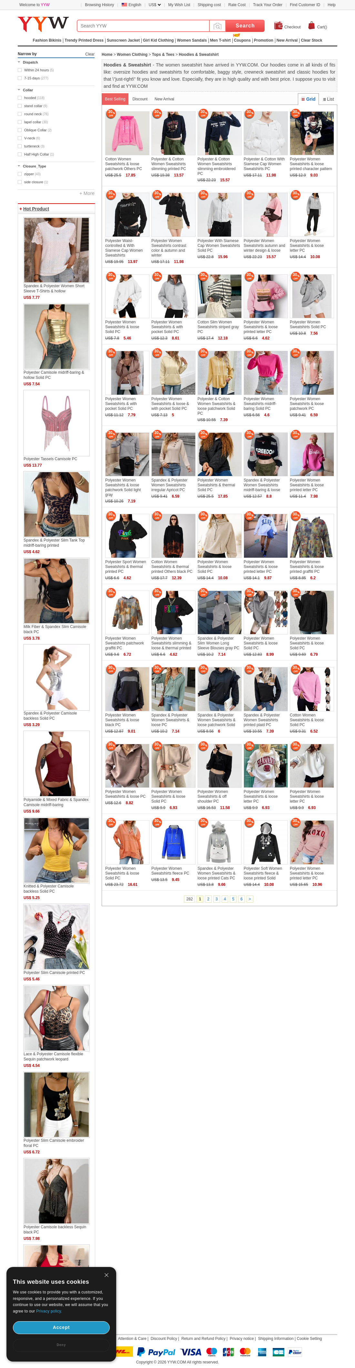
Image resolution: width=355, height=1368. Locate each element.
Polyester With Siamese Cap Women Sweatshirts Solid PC (219, 245)
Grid (308, 99)
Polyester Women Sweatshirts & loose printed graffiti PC (307, 567)
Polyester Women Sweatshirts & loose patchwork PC (307, 404)
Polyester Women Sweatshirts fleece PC (170, 871)
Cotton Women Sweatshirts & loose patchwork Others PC (123, 164)
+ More (87, 193)
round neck (36, 114)
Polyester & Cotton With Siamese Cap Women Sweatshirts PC (264, 164)
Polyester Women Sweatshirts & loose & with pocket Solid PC (170, 404)
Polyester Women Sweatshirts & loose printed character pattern (311, 164)
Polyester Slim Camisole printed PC (54, 972)
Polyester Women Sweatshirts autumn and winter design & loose (264, 245)
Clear (90, 54)
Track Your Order (267, 5)
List (328, 99)
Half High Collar (39, 154)
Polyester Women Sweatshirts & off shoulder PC (213, 796)
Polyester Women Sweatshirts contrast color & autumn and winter (168, 248)
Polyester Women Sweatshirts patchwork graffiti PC (124, 643)
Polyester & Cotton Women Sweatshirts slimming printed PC (168, 164)
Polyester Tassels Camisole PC (50, 459)
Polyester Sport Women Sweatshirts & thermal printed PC (125, 567)
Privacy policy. (49, 1311)
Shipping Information (276, 1338)
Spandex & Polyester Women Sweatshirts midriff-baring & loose (262, 485)
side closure (36, 182)
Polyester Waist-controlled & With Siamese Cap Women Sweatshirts (124, 248)
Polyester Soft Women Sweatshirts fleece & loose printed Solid (263, 873)
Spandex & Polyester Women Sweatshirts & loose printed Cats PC (217, 873)
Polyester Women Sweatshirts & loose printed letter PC (261, 327)
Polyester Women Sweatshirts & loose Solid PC (122, 327)
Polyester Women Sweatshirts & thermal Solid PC (216, 485)
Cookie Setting (309, 1338)
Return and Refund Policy (203, 1338)
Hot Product (36, 208)
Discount (139, 99)
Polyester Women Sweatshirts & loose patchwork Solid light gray (123, 487)
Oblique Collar (38, 130)
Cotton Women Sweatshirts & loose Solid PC (307, 720)
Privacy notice (242, 1338)
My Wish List (179, 5)
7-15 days (36, 78)
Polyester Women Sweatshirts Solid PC (308, 324)
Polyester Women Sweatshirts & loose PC (125, 794)
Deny (61, 1345)
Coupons (242, 40)
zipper (32, 174)
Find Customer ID (305, 5)
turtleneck (34, 146)
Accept (61, 1327)
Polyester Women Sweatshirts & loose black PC (122, 720)
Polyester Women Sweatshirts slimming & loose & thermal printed (171, 643)
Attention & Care (132, 1338)
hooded (34, 98)
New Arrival (164, 99)
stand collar (35, 106)
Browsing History (99, 5)
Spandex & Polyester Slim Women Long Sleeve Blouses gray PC (218, 643)
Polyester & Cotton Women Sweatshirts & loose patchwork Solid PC (217, 406)
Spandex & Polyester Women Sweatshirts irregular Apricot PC (169, 485)
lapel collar (36, 122)
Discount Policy (164, 1338)
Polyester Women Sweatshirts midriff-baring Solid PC (260, 404)
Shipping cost (209, 5)
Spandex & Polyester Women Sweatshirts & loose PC (170, 720)
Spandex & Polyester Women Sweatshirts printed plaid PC (262, 720)
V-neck (32, 138)
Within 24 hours (39, 70)
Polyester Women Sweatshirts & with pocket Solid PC (167, 327)
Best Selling (115, 99)
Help (332, 5)
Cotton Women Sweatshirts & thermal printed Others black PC (171, 567)
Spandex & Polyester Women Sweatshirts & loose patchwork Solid (217, 720)
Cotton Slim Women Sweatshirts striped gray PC (218, 327)
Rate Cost (237, 5)
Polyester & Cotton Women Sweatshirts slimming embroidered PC (217, 166)
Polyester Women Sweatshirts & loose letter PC (307, 245)
